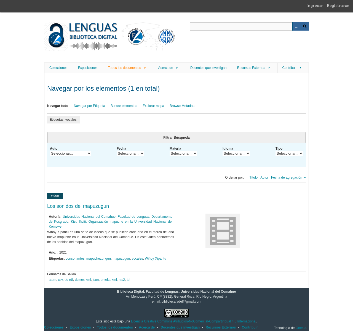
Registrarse (338, 5)
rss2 (122, 280)
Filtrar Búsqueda (176, 137)
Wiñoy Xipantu (155, 258)
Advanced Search (296, 26)
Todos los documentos (124, 68)
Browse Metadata (182, 106)
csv (60, 280)
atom (52, 280)
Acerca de (165, 68)
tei (128, 280)
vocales (137, 258)
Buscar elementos (124, 106)
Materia (175, 148)
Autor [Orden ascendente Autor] (264, 177)
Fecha (121, 148)
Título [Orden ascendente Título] (253, 177)
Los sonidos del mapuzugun (78, 206)
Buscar (305, 26)
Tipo (279, 148)
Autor (54, 148)
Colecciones (58, 68)
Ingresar (314, 5)
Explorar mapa (153, 106)
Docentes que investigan (208, 68)
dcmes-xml (83, 280)
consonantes (75, 258)
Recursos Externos (251, 68)
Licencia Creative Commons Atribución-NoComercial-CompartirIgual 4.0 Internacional (193, 321)
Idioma (228, 148)
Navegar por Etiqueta (89, 106)
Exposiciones (88, 68)
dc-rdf (69, 280)
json (96, 280)
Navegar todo (57, 106)
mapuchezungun (98, 258)
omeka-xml (109, 280)
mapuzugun (121, 258)
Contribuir (289, 68)
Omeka (301, 328)
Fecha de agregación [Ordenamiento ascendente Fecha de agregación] (287, 177)
